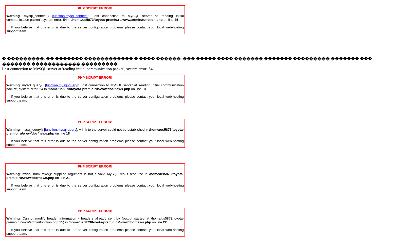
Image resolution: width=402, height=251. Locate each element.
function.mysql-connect (70, 16)
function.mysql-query (61, 85)
